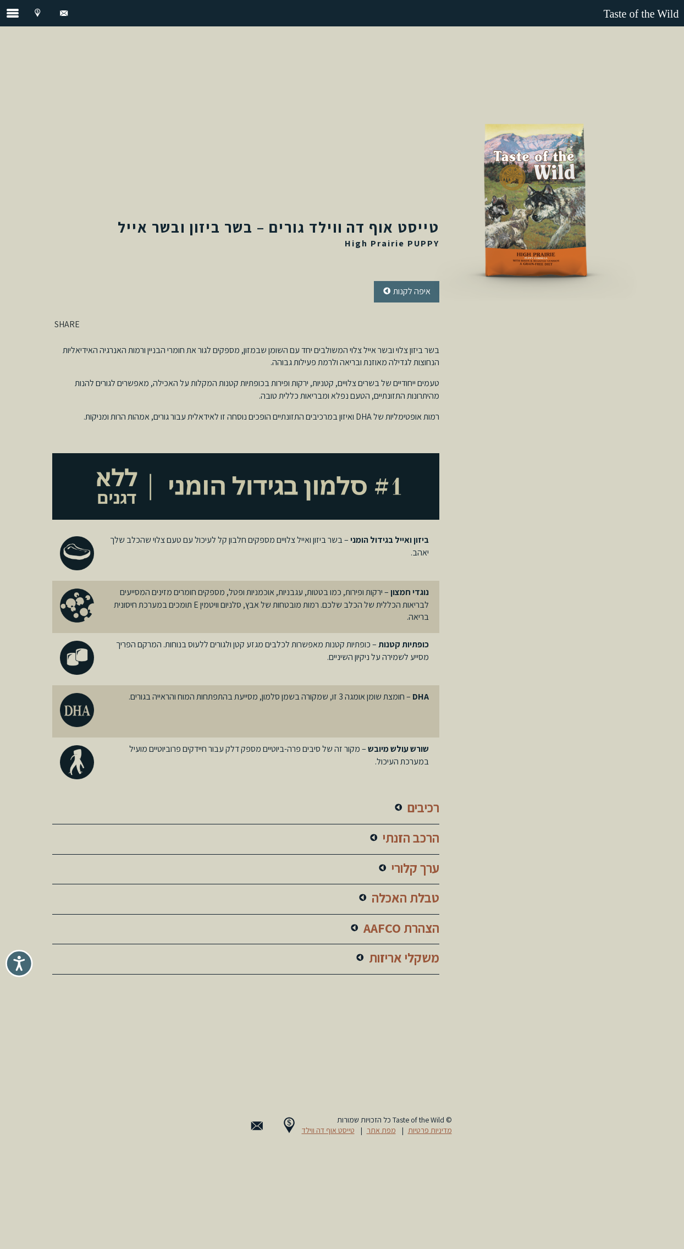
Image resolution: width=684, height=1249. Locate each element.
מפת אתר (381, 1130)
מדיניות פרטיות (430, 1130)
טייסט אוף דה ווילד (328, 1130)
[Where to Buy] (37, 13)
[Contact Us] (64, 13)
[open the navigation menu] (12, 13)
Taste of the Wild (641, 14)
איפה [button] (407, 291)
